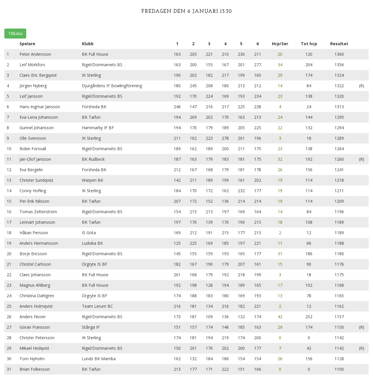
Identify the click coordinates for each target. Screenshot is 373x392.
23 (280, 96)
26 (280, 169)
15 (280, 264)
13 (280, 295)
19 (280, 180)
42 (280, 316)
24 (280, 117)
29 (280, 75)
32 (280, 159)
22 (280, 127)
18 (280, 222)
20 (280, 54)
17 (280, 285)
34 (280, 64)
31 (280, 253)
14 (280, 85)
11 (280, 243)
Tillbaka (15, 33)
